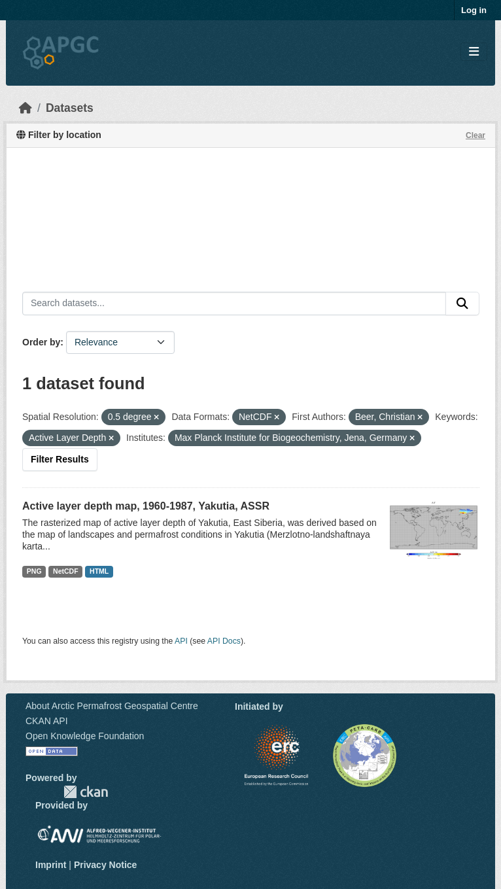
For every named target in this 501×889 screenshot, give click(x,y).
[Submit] (462, 303)
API (181, 641)
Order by (41, 342)
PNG (34, 571)
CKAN (85, 792)
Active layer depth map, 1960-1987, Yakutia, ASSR (145, 506)
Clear (475, 135)
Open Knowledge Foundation (85, 736)
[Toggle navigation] (473, 52)
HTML (99, 571)
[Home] (25, 107)
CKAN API (47, 721)
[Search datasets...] (234, 303)
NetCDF (65, 571)
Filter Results (60, 459)
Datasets (70, 107)
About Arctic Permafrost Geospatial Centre (112, 706)
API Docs (224, 641)
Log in (474, 10)
